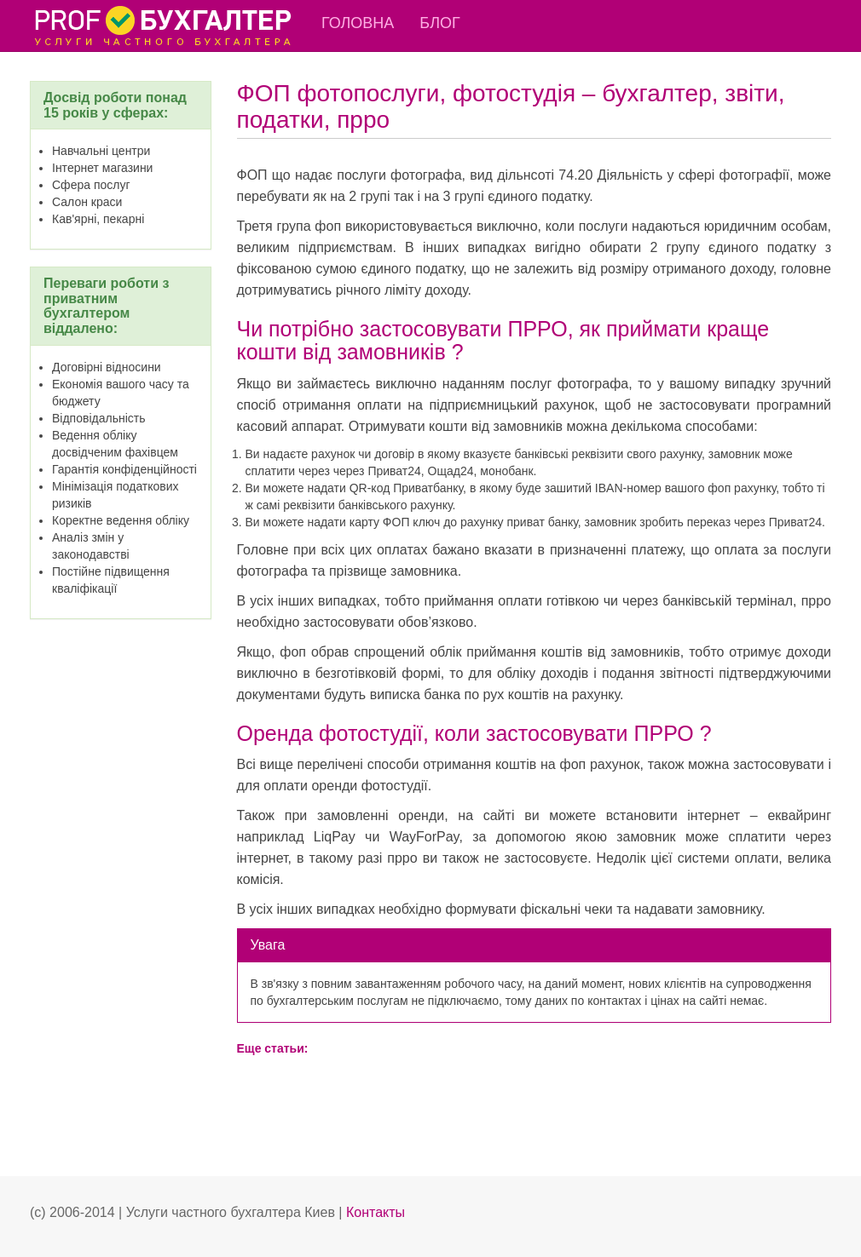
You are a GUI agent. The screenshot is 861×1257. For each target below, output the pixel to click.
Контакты (375, 1212)
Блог (439, 23)
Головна (357, 23)
